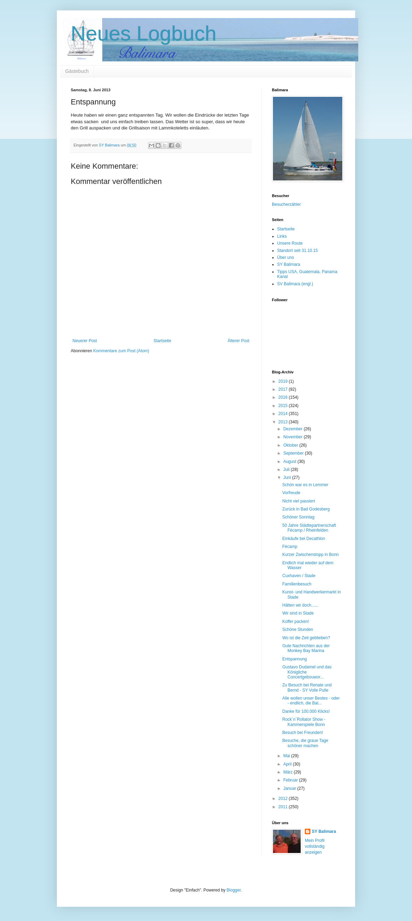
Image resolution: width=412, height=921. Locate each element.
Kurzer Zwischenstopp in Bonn (310, 554)
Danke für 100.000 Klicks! (306, 711)
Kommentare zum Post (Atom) (121, 350)
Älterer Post (238, 340)
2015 (283, 405)
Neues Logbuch (143, 33)
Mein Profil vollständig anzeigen (315, 846)
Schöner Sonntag (298, 517)
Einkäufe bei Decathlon (303, 538)
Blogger (233, 890)
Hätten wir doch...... (300, 605)
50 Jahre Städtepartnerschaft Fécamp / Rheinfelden (309, 528)
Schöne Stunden (297, 629)
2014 (283, 413)
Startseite (162, 340)
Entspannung (294, 659)
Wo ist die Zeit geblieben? (306, 637)
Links (282, 236)
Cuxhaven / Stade (298, 575)
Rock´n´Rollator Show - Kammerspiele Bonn (303, 722)
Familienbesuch (296, 584)
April (288, 764)
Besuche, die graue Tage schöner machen (305, 743)
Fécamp (289, 546)
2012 (283, 798)
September (294, 453)
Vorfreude (291, 492)
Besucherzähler (286, 204)
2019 (283, 381)
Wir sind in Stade (298, 613)
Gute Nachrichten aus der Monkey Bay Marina (306, 648)
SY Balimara (288, 264)
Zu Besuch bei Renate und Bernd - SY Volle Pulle (307, 687)
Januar (290, 788)
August (290, 461)
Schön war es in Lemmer (305, 484)
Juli (287, 469)
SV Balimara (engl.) (295, 283)
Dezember (293, 428)
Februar (291, 780)
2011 (283, 806)
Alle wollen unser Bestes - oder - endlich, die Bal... (311, 700)
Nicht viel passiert (298, 501)
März (288, 772)
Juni (287, 477)
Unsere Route (290, 243)
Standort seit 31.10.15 (297, 250)
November (293, 436)
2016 (283, 397)
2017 (283, 389)
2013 (283, 422)
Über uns (285, 257)
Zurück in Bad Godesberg (306, 509)
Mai (287, 755)
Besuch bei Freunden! (302, 732)
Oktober (291, 445)
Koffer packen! (295, 621)
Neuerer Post (84, 340)
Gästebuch (77, 71)
